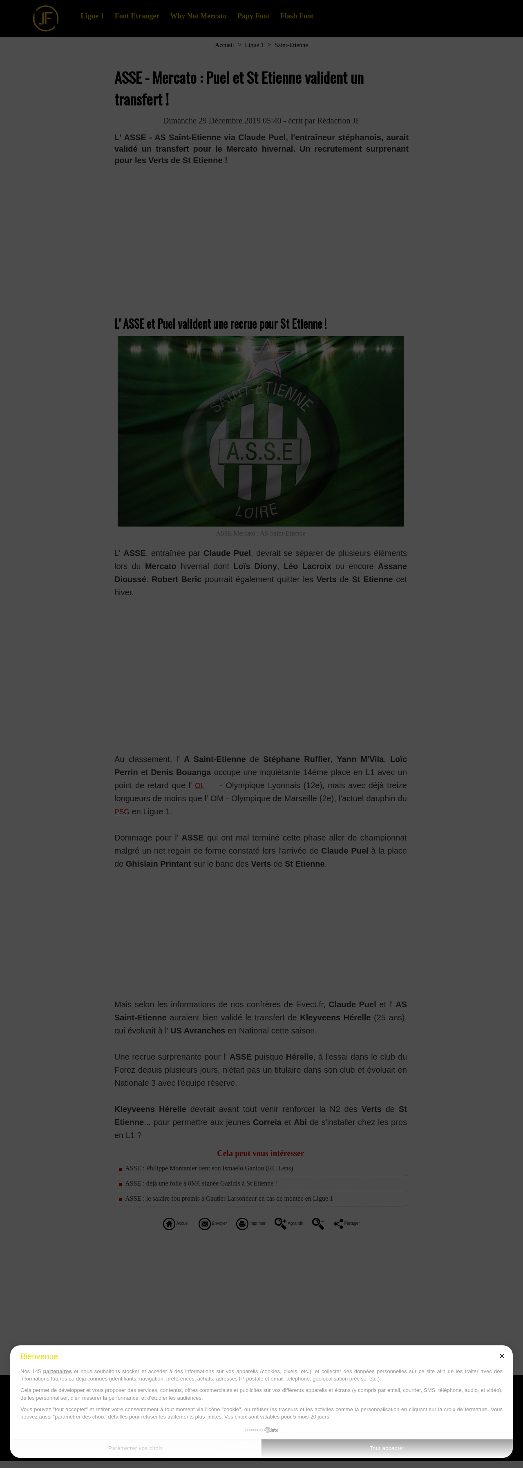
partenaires (57, 1371)
